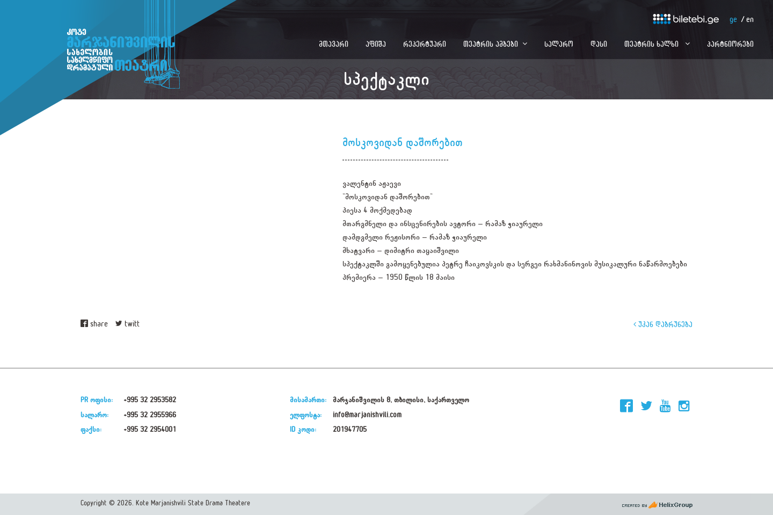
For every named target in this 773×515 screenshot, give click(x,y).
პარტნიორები (730, 43)
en (750, 19)
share (94, 324)
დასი (598, 43)
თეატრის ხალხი (652, 43)
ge (733, 19)
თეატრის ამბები (490, 43)
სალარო (558, 43)
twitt (127, 324)
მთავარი (333, 43)
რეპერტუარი (424, 43)
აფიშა (376, 43)
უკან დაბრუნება (662, 324)
